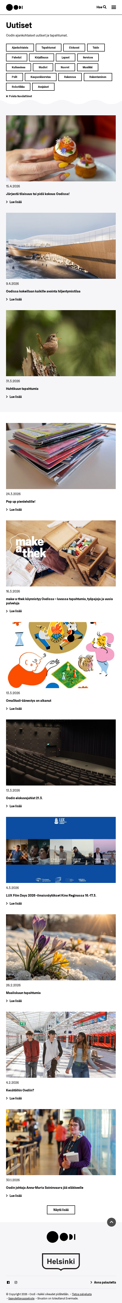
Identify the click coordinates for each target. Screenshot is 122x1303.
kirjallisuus (41, 57)
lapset (65, 57)
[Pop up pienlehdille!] (61, 468)
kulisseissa (18, 67)
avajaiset (43, 86)
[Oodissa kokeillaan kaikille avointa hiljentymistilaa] (61, 258)
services (88, 57)
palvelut (16, 57)
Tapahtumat (49, 47)
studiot (43, 67)
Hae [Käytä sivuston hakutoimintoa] (101, 7)
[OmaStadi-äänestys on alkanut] (61, 667)
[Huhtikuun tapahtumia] (61, 355)
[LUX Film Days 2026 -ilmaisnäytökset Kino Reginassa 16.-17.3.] (61, 862)
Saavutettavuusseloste (21, 1298)
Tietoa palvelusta (82, 1294)
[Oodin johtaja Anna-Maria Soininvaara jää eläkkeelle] (61, 1154)
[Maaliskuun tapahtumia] (61, 959)
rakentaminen (97, 77)
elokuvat (74, 47)
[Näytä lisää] (61, 1209)
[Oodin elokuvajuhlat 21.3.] (61, 764)
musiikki (88, 67)
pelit (14, 77)
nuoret (65, 67)
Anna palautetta (105, 1282)
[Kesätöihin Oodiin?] (61, 1057)
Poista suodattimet (20, 96)
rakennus (70, 77)
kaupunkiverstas (41, 77)
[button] (113, 7)
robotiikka (18, 86)
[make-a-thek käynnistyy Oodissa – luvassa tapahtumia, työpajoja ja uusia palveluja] (61, 567)
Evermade (72, 1298)
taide (96, 47)
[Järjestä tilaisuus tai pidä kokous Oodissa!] (61, 160)
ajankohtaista (20, 47)
